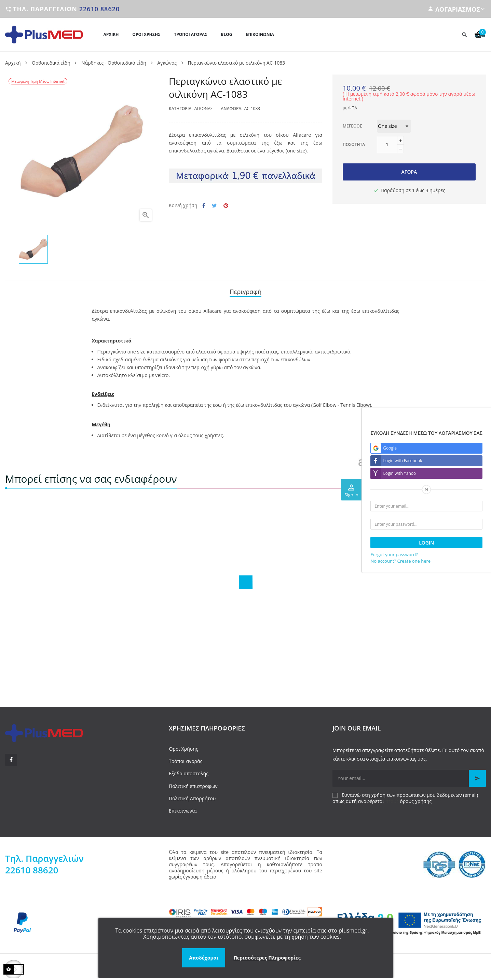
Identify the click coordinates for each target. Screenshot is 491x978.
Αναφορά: (231, 108)
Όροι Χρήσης (183, 746)
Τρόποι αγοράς (185, 759)
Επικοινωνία (182, 808)
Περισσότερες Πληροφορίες (266, 957)
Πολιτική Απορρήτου (192, 796)
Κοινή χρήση (203, 205)
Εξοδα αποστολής (188, 771)
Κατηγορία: (181, 108)
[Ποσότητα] (387, 144)
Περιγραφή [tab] (246, 290)
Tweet (214, 205)
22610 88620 (99, 9)
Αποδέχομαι (203, 957)
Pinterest (225, 205)
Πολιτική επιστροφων (193, 783)
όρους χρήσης (416, 799)
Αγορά (409, 172)
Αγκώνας (203, 108)
